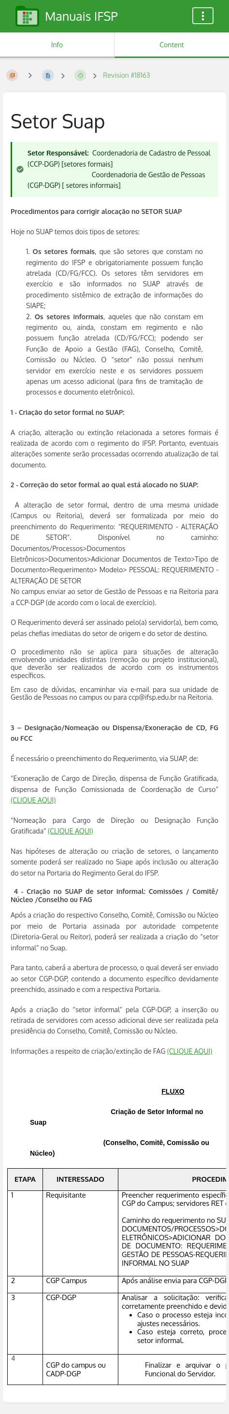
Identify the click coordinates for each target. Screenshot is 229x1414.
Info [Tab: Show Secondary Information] (57, 45)
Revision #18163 (126, 75)
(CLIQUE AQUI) (33, 800)
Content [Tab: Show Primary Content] (171, 45)
